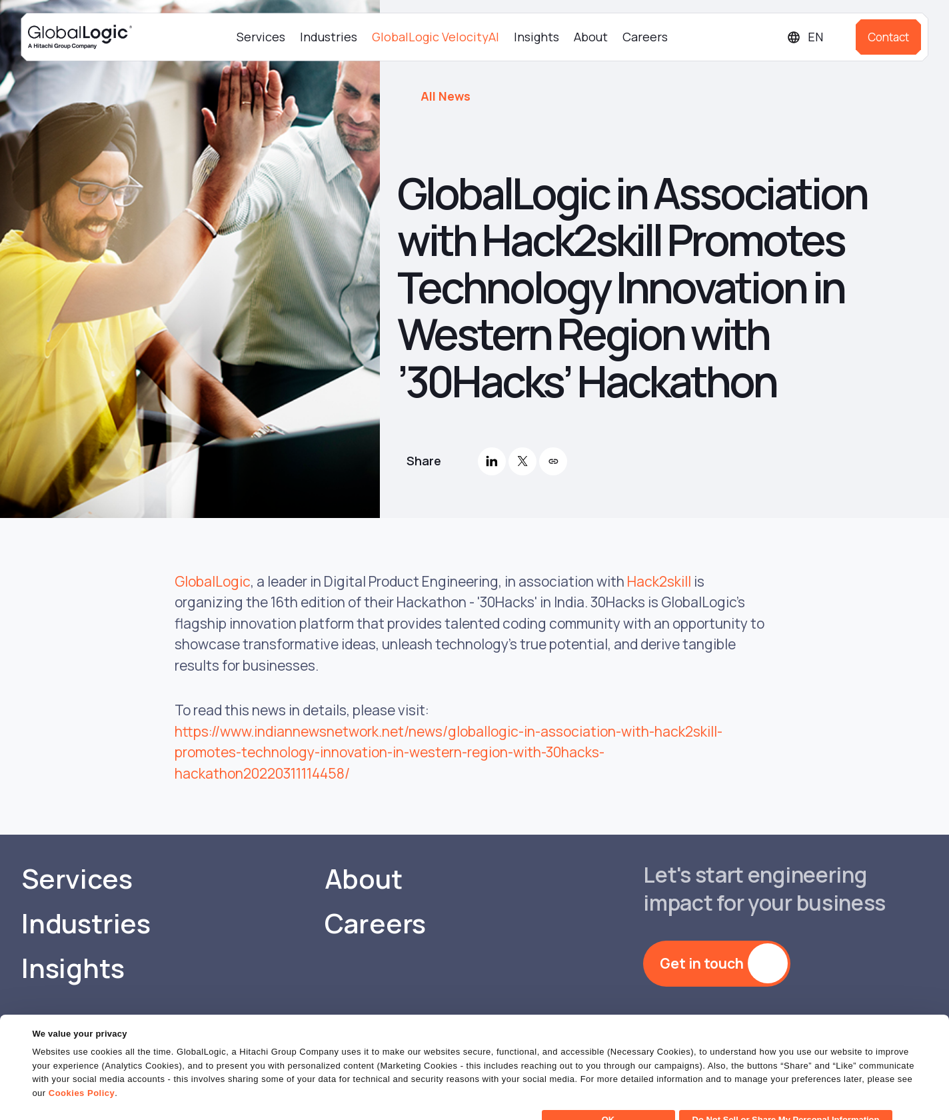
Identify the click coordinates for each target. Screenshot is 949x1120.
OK (608, 1096)
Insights (536, 37)
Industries (328, 37)
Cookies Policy (82, 1070)
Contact (888, 37)
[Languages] (816, 37)
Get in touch (702, 963)
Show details (59, 1102)
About (591, 37)
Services (261, 37)
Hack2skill (659, 581)
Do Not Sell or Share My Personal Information (786, 1096)
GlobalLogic (213, 581)
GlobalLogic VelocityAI (435, 37)
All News (446, 96)
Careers (645, 37)
